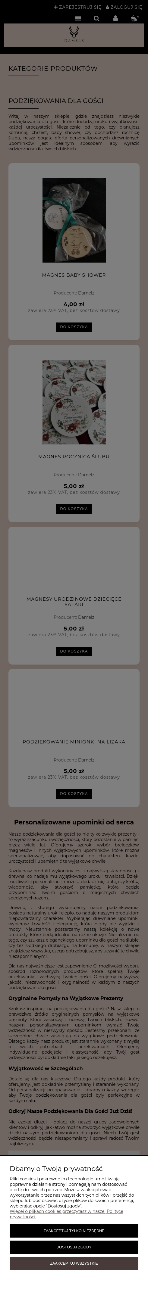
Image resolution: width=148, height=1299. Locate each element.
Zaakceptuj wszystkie (74, 1263)
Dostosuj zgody (74, 1247)
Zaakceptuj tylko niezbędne (73, 1231)
